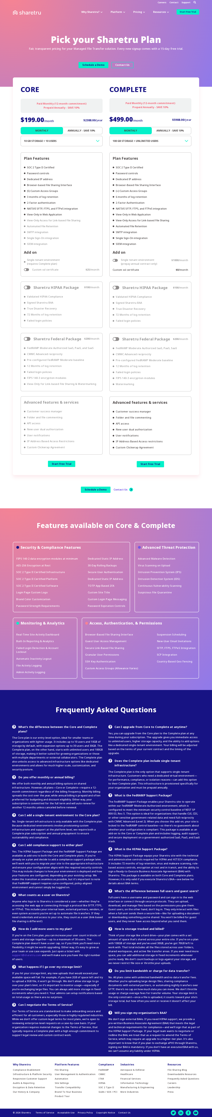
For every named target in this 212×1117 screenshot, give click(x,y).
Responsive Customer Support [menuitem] (30, 1078)
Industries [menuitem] (127, 1064)
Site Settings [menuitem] (62, 1083)
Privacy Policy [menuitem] (85, 1113)
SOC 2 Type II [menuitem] (106, 1087)
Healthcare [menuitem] (126, 1074)
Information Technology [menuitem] (134, 1083)
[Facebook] (188, 1112)
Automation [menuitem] (61, 1078)
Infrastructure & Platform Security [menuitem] (32, 1074)
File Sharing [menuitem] (61, 1069)
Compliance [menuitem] (106, 1064)
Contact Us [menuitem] (124, 1113)
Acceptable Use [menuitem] (66, 1113)
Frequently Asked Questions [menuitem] (183, 1078)
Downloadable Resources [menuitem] (182, 1074)
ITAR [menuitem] (101, 1078)
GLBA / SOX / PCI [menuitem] (108, 1091)
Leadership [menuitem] (174, 1087)
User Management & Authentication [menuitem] (75, 1074)
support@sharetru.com (26, 955)
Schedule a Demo (93, 65)
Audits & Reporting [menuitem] (23, 1083)
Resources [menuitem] (174, 1064)
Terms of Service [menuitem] (45, 1113)
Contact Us (122, 65)
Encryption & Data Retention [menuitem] (29, 1087)
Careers (162, 2)
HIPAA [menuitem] (102, 1083)
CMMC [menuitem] (102, 1074)
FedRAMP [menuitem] (104, 1069)
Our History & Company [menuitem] (26, 1091)
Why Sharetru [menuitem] (22, 1064)
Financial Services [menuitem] (130, 1078)
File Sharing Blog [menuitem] (177, 1069)
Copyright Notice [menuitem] (105, 1113)
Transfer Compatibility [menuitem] (67, 1087)
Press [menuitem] (171, 1091)
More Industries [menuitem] (129, 1091)
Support (186, 2)
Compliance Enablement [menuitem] (26, 1069)
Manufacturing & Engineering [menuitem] (137, 1087)
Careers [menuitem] (172, 1083)
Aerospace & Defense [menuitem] (132, 1069)
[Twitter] (173, 1112)
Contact (173, 2)
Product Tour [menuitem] (62, 1096)
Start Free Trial (188, 11)
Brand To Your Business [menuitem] (68, 1091)
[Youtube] (195, 1112)
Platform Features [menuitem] (67, 1064)
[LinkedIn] (180, 1112)
